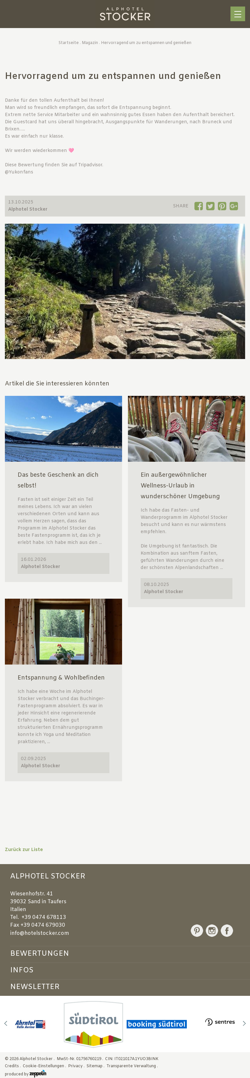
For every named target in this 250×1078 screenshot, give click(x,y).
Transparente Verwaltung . (132, 1066)
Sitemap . (96, 1066)
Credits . (13, 1066)
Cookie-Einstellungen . (45, 1066)
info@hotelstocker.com (39, 933)
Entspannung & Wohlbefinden (61, 678)
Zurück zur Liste (24, 850)
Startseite (69, 43)
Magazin (90, 43)
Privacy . (77, 1066)
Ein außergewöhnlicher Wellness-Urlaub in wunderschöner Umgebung (180, 486)
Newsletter (35, 987)
